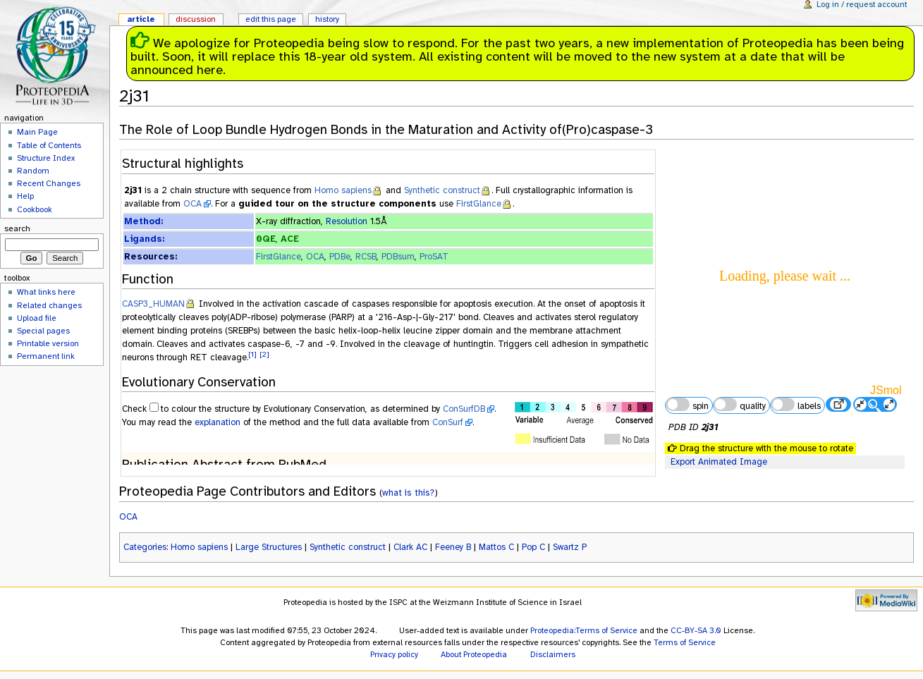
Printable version (48, 343)
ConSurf (447, 422)
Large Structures (269, 547)
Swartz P (570, 547)
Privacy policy (394, 654)
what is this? (408, 492)
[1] (252, 354)
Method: (143, 221)
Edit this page (270, 19)
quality (740, 405)
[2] (264, 354)
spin (687, 405)
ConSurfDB (464, 409)
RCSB (366, 256)
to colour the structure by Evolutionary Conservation (263, 409)
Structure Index (46, 158)
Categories (144, 547)
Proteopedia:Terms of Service (583, 630)
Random (33, 171)
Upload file (36, 318)
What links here (46, 292)
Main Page (37, 132)
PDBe (339, 256)
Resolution (346, 221)
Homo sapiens (343, 190)
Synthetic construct (442, 190)
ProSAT (434, 256)
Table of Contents (49, 145)
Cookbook (34, 209)
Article (141, 19)
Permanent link (46, 356)
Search (17, 228)
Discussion (196, 19)
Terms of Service (685, 642)
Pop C (533, 547)
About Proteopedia (474, 654)
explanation (217, 422)
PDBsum (398, 256)
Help (25, 196)
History (327, 19)
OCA (192, 203)
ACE (290, 239)
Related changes (49, 305)
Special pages (43, 331)
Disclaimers (552, 654)
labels (795, 405)
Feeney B (453, 547)
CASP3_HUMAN (153, 304)
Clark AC (410, 547)
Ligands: (144, 239)
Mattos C (496, 547)
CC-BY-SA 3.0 (696, 630)
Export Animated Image (719, 461)
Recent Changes (48, 183)
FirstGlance (478, 203)
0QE (266, 239)
